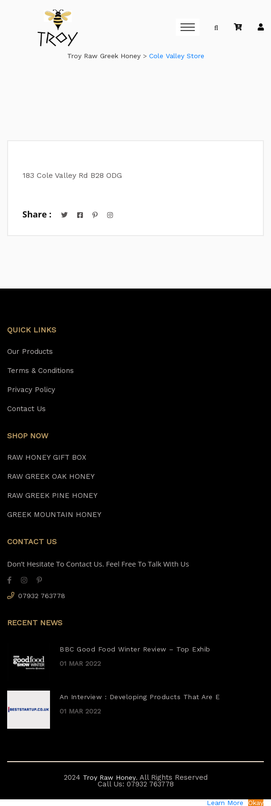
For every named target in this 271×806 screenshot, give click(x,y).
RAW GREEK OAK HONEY (51, 476)
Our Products (30, 351)
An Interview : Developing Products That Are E (140, 697)
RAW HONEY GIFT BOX (46, 457)
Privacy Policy (31, 389)
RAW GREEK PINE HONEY (52, 495)
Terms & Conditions (40, 370)
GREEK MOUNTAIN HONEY (54, 514)
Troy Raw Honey (108, 777)
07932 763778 (41, 595)
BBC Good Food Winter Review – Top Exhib (135, 649)
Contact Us (26, 408)
